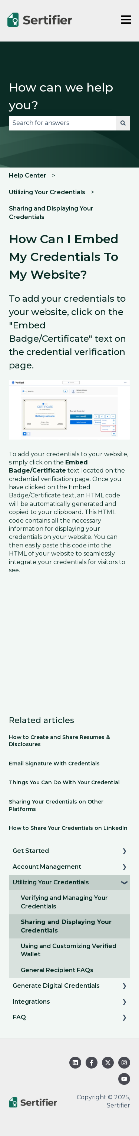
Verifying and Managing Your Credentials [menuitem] (64, 902)
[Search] (123, 123)
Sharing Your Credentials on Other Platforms (56, 805)
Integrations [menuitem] (31, 1001)
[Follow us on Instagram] (124, 1063)
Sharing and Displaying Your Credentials (51, 212)
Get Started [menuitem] (31, 850)
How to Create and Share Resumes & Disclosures (59, 741)
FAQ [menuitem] (19, 1017)
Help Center (27, 175)
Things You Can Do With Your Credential (64, 782)
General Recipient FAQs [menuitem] (57, 970)
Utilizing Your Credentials (47, 192)
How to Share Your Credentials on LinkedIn (68, 828)
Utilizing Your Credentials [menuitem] (51, 882)
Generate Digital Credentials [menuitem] (56, 985)
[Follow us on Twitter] (108, 1063)
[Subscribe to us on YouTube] (124, 1079)
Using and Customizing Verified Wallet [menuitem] (68, 950)
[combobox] (62, 123)
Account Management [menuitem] (47, 866)
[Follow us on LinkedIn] (75, 1063)
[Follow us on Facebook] (91, 1063)
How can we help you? (61, 96)
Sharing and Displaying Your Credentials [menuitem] (66, 926)
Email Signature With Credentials (54, 763)
